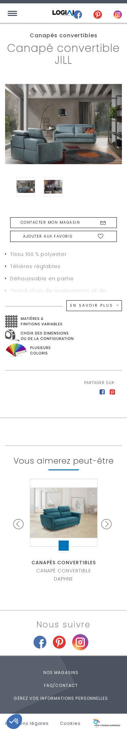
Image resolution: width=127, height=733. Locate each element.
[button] (14, 721)
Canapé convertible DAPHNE (63, 570)
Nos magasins (61, 672)
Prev (19, 524)
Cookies (70, 723)
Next (107, 524)
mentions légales (27, 723)
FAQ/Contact (61, 685)
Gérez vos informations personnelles (61, 698)
